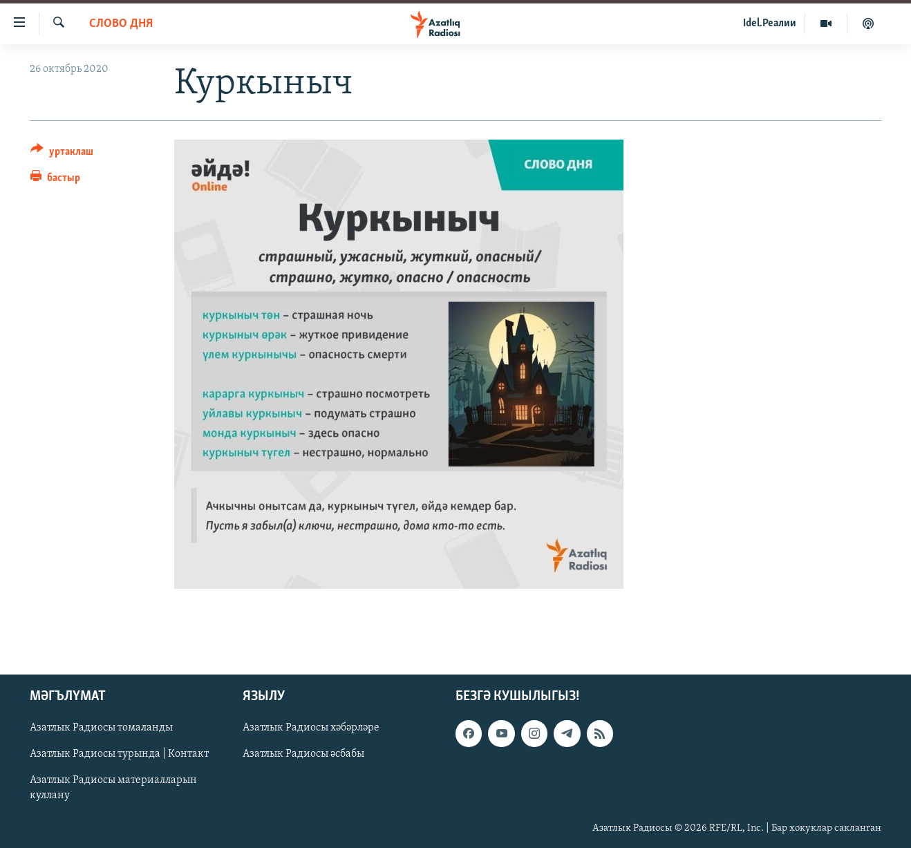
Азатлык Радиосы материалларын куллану (113, 788)
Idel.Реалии (769, 23)
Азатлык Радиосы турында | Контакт (119, 754)
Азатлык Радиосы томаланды (101, 727)
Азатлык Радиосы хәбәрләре (311, 727)
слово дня (121, 23)
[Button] (61, 154)
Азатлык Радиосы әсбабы (303, 754)
